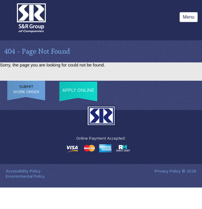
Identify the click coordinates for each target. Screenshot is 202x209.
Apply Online (78, 90)
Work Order (26, 89)
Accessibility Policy (23, 170)
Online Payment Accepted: (101, 138)
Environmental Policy (25, 176)
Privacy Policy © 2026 (175, 170)
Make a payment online (98, 148)
